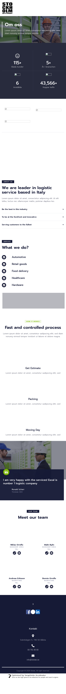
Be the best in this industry (14, 209)
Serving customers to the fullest (17, 224)
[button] (8, 181)
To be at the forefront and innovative (19, 217)
